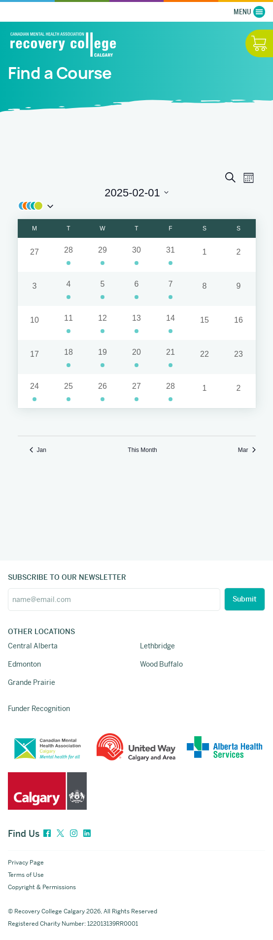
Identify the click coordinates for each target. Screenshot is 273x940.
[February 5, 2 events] (103, 289)
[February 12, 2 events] (103, 323)
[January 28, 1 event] (69, 255)
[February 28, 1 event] (171, 391)
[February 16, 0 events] (239, 323)
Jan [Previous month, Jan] (38, 450)
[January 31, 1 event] (171, 255)
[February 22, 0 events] (205, 357)
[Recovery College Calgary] (63, 44)
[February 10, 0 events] (35, 323)
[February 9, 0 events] (239, 289)
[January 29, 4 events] (103, 255)
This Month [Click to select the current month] (142, 450)
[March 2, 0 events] (239, 391)
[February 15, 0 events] (205, 323)
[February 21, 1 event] (171, 357)
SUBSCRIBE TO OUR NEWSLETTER (67, 577)
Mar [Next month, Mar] (247, 450)
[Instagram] (73, 833)
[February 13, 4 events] (137, 323)
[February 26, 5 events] (103, 391)
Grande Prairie (31, 682)
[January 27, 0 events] (35, 255)
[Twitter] (60, 833)
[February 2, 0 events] (239, 255)
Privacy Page (26, 862)
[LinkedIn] (87, 833)
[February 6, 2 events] (137, 289)
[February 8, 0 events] (205, 289)
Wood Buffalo (161, 664)
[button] (137, 206)
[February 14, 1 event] (171, 323)
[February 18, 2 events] (69, 357)
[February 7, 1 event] (171, 289)
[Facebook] (47, 833)
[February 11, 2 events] (69, 323)
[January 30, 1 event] (137, 255)
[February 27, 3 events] (137, 391)
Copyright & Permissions (42, 887)
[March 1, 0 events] (205, 391)
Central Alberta (33, 645)
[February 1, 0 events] (205, 255)
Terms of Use (26, 875)
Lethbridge (157, 645)
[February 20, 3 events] (137, 357)
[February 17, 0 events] (35, 357)
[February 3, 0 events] (35, 289)
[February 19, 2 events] (103, 357)
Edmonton (24, 664)
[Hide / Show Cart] (259, 43)
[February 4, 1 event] (69, 289)
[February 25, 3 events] (69, 391)
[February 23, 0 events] (239, 357)
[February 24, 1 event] (35, 391)
